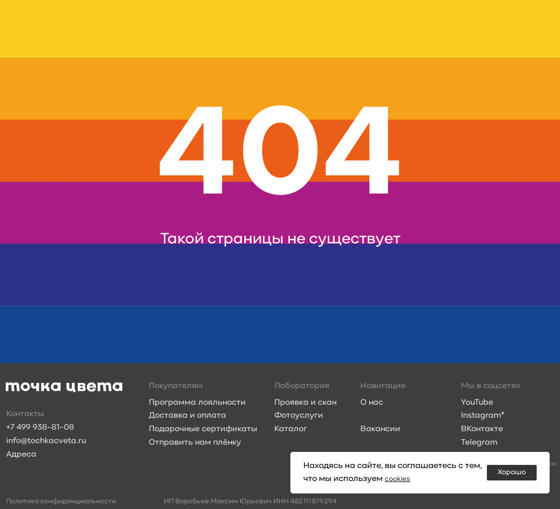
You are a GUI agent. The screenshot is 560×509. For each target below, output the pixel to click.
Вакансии (380, 429)
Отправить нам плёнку (195, 442)
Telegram (479, 442)
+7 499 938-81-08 (40, 427)
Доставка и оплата (187, 415)
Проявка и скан (305, 402)
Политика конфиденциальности (61, 501)
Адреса (21, 454)
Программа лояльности (197, 402)
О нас (371, 402)
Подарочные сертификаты (203, 429)
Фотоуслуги (298, 415)
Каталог (290, 429)
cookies (399, 479)
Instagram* (483, 415)
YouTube (477, 402)
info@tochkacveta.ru (46, 441)
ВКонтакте (482, 429)
